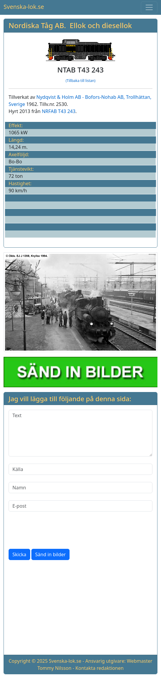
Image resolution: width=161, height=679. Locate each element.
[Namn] (80, 487)
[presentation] (54, 530)
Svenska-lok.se (24, 7)
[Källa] (80, 469)
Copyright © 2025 (28, 661)
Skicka (19, 554)
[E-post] (80, 506)
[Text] (80, 433)
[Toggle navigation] (149, 7)
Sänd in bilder (50, 554)
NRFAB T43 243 (58, 111)
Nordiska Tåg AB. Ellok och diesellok (70, 25)
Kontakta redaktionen (99, 668)
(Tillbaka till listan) (81, 80)
